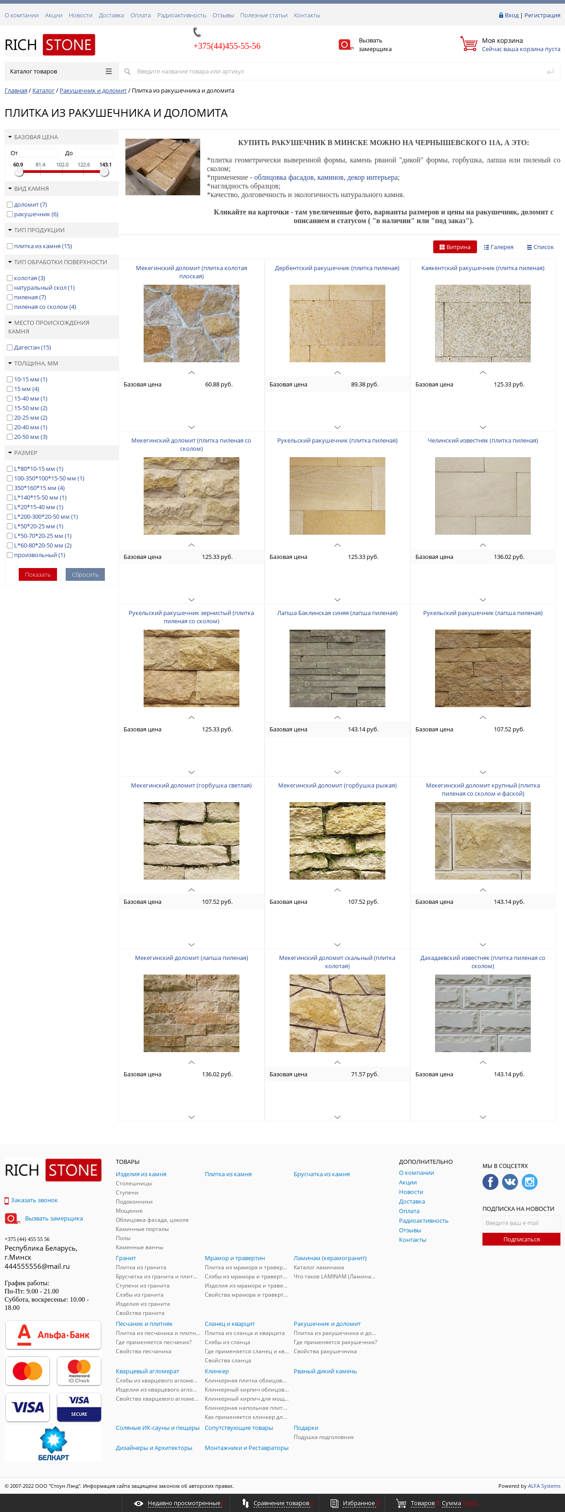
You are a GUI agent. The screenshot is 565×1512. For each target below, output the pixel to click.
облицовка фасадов (284, 177)
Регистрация (542, 15)
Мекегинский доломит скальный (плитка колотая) (337, 962)
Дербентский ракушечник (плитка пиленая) (337, 268)
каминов (330, 177)
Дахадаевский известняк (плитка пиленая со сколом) (482, 962)
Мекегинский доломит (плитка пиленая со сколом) (191, 444)
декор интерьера (372, 177)
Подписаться (521, 1239)
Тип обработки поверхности (57, 262)
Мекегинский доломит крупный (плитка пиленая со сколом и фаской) (483, 789)
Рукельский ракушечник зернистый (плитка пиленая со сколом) (191, 617)
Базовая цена (33, 137)
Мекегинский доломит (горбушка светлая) (191, 785)
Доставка (111, 15)
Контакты (307, 15)
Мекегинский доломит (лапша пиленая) (191, 958)
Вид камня (28, 188)
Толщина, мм (33, 363)
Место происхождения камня (48, 326)
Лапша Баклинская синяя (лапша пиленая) (337, 613)
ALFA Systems (544, 1485)
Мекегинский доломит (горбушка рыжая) (337, 785)
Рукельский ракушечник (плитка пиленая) (337, 440)
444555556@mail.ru (37, 1266)
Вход (511, 15)
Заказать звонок (31, 1200)
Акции (53, 15)
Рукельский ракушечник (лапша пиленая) (483, 613)
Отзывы (223, 15)
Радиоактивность (181, 15)
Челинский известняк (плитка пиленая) (483, 440)
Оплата (140, 15)
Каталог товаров (61, 71)
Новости (81, 15)
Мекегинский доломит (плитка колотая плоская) (191, 272)
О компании (22, 15)
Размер (22, 452)
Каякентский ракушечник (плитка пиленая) (482, 268)
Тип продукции (36, 230)
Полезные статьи (264, 15)
